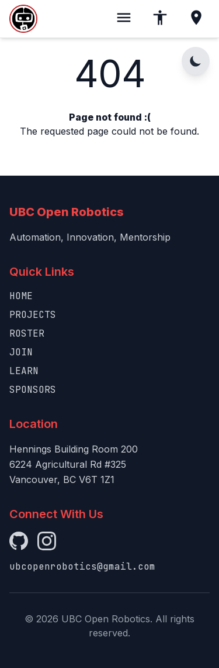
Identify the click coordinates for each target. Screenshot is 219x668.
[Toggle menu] (123, 18)
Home (21, 296)
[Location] (196, 18)
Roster (26, 333)
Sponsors (32, 389)
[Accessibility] (160, 18)
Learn (24, 371)
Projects (32, 315)
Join (21, 352)
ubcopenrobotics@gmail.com (82, 566)
